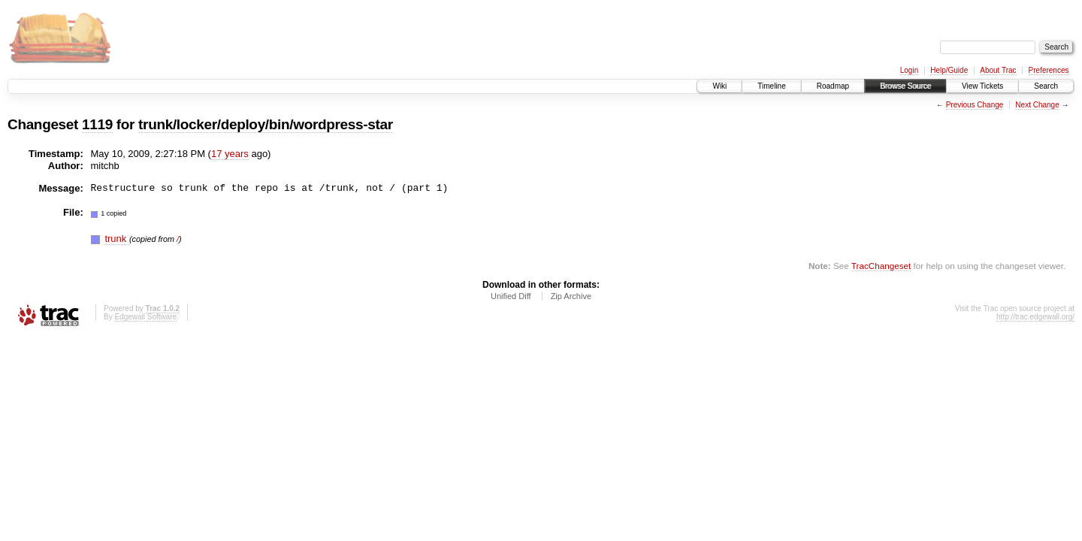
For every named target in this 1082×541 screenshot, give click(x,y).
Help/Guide (949, 70)
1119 (97, 124)
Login (909, 70)
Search (1046, 86)
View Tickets (982, 86)
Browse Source (905, 86)
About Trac (998, 70)
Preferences (1049, 70)
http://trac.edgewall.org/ (1035, 317)
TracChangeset (881, 265)
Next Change (1037, 105)
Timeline (771, 86)
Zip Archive (571, 296)
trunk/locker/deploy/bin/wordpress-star (265, 124)
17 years (230, 153)
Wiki (719, 86)
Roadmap (833, 86)
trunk (116, 238)
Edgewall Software (145, 317)
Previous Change (975, 105)
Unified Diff (511, 296)
